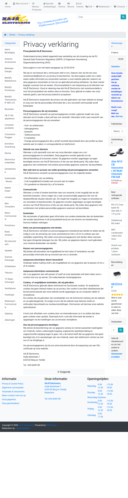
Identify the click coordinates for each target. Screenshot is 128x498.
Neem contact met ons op (14, 395)
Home (8, 5)
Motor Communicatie (10, 216)
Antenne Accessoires (10, 60)
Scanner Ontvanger (9, 258)
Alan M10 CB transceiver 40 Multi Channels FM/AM (117, 169)
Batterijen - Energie (9, 70)
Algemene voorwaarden (13, 387)
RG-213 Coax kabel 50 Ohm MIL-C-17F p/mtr (117, 209)
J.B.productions (22, 428)
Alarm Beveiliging (10, 51)
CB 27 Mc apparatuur (10, 117)
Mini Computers (10, 205)
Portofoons (10, 225)
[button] (89, 6)
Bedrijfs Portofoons (10, 89)
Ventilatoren (10, 288)
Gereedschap (10, 170)
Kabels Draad (8, 189)
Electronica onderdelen (10, 161)
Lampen (8, 197)
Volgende (64, 371)
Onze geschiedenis (10, 403)
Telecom (9, 272)
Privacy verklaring (26, 35)
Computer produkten (9, 126)
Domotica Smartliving (10, 145)
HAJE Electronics (26, 425)
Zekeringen (10, 320)
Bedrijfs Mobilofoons (10, 79)
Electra (8, 153)
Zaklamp (9, 313)
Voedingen (9, 295)
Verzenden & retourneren (13, 391)
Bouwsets (9, 109)
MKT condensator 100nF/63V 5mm (117, 234)
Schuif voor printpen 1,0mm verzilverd (116, 250)
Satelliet (8, 250)
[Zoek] (99, 16)
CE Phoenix (51, 425)
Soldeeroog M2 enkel (116, 222)
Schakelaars (10, 266)
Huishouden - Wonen (10, 180)
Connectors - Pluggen (10, 136)
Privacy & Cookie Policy (12, 383)
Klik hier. (119, 116)
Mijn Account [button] (20, 3)
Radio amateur (8, 233)
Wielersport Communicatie (10, 304)
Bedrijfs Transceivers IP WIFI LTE (10, 99)
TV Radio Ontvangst (9, 280)
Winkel (12, 35)
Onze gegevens (9, 399)
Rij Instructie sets (10, 243)
